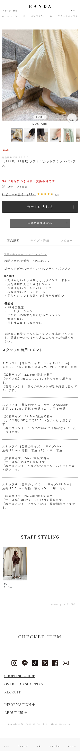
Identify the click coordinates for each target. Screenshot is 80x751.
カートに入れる (40, 207)
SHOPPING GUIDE (19, 675)
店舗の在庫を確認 (40, 223)
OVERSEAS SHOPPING (23, 684)
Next (75, 76)
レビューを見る (19, 194)
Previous (4, 76)
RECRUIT (12, 692)
